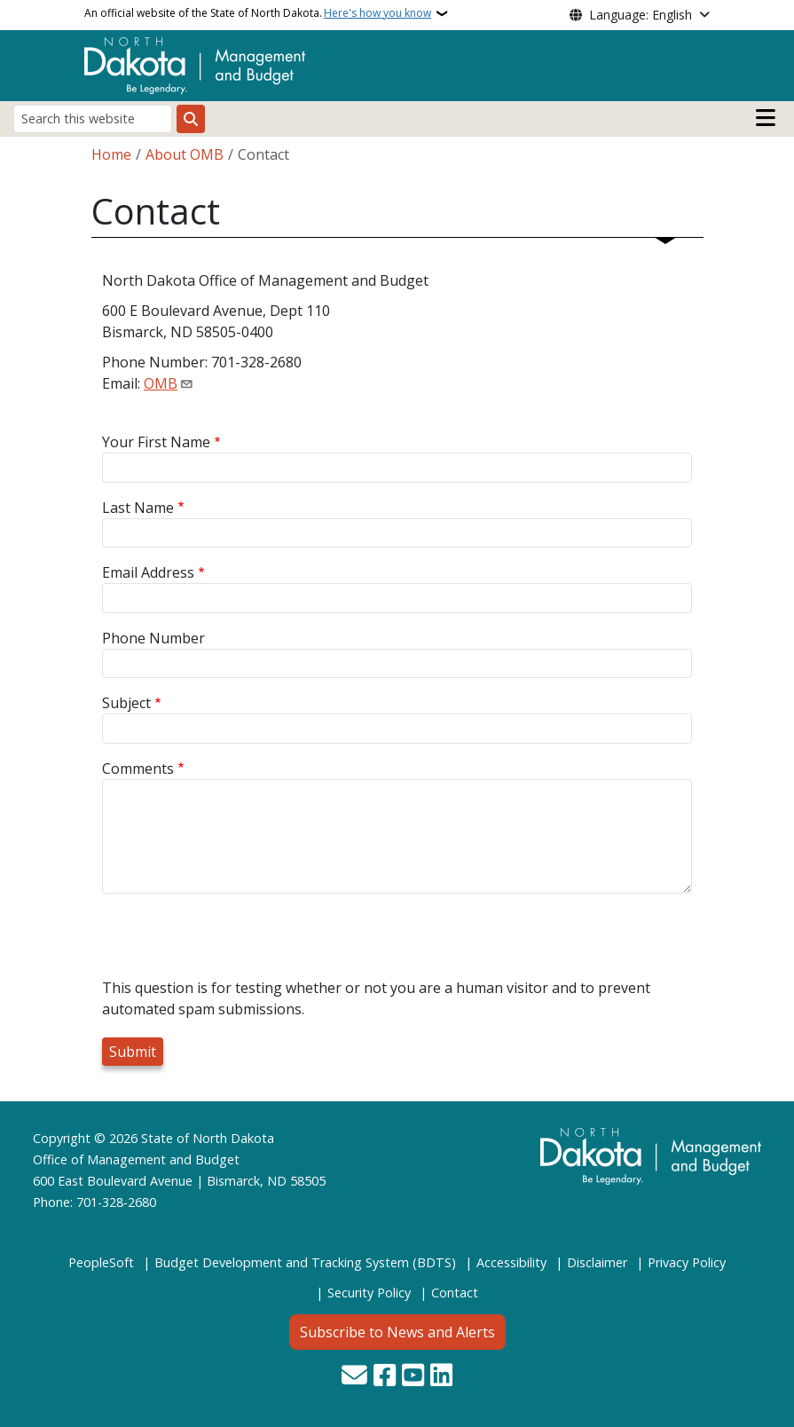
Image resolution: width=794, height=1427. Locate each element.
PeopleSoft (101, 1262)
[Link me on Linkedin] (441, 1377)
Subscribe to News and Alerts (397, 1332)
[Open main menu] (766, 118)
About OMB (184, 154)
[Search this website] (92, 118)
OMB (160, 383)
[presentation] (237, 942)
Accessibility (511, 1262)
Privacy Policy (687, 1262)
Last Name (138, 507)
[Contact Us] (354, 1377)
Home (111, 154)
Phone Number (153, 638)
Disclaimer (597, 1262)
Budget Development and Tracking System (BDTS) (305, 1262)
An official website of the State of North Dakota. (257, 13)
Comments (138, 768)
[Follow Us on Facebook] (384, 1377)
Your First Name (156, 442)
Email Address (148, 572)
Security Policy (369, 1292)
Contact (454, 1292)
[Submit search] (191, 119)
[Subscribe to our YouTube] (413, 1377)
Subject (126, 703)
